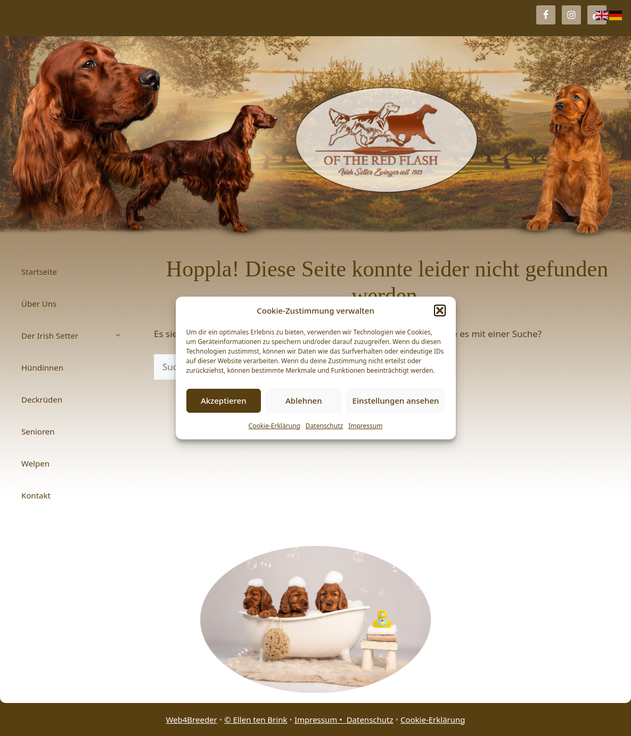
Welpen (35, 463)
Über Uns (38, 303)
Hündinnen (42, 367)
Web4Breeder (191, 719)
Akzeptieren (224, 400)
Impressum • (320, 719)
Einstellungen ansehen (396, 400)
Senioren (38, 431)
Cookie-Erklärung (274, 425)
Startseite (39, 271)
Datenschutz (324, 425)
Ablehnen (303, 400)
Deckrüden (41, 399)
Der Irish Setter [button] (77, 335)
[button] (440, 310)
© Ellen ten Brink (255, 719)
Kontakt (36, 495)
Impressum (365, 425)
